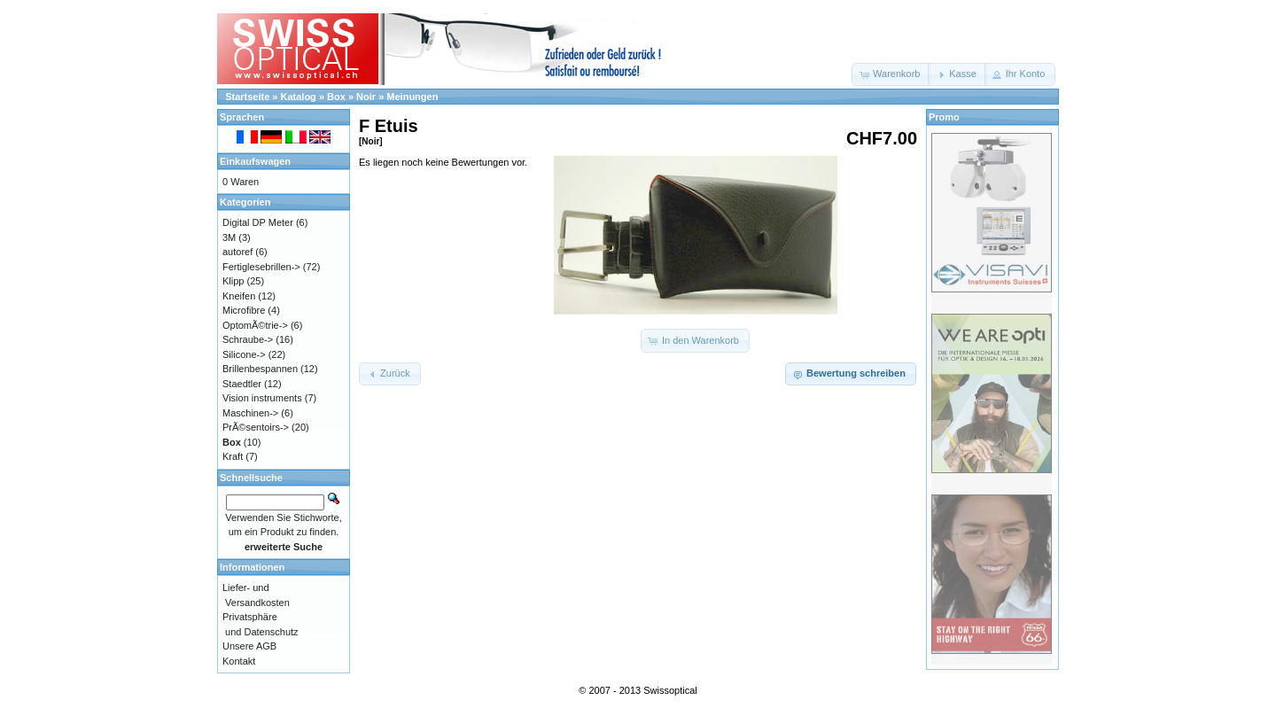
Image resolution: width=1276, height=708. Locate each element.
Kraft (232, 456)
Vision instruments (262, 398)
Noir (366, 96)
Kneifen (238, 296)
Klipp (233, 281)
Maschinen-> (250, 413)
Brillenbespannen (260, 368)
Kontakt (238, 661)
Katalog (298, 96)
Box (336, 96)
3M (229, 237)
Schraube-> (247, 339)
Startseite (247, 96)
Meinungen (412, 96)
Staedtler (241, 383)
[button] (891, 74)
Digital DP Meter (257, 222)
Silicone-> (244, 354)
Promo (944, 117)
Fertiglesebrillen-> (261, 266)
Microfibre (243, 310)
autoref (237, 251)
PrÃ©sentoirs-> (255, 427)
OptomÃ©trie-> (255, 325)
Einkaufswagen (255, 161)
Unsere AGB (249, 646)
